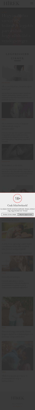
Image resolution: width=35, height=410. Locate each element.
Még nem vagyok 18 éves (25, 214)
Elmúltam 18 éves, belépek (9, 214)
